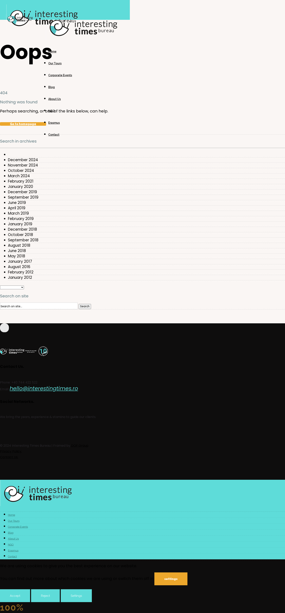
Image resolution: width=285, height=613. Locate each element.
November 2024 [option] (23, 165)
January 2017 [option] (20, 261)
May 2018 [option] (16, 256)
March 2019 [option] (18, 213)
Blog (51, 87)
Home (52, 51)
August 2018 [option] (19, 245)
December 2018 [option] (22, 229)
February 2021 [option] (20, 181)
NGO (51, 110)
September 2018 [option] (23, 240)
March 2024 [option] (19, 176)
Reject (45, 596)
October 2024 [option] (21, 170)
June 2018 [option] (17, 250)
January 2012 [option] (20, 277)
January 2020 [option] (20, 186)
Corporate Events (60, 75)
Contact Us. (9, 457)
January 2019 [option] (20, 224)
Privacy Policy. (11, 451)
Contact (53, 134)
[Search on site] (39, 306)
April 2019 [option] (16, 208)
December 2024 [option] (23, 160)
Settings (76, 596)
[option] (146, 154)
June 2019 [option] (17, 202)
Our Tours (55, 63)
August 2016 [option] (19, 266)
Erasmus (54, 122)
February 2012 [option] (20, 272)
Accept (15, 596)
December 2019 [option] (22, 192)
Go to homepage (23, 124)
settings (171, 579)
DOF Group (79, 445)
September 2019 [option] (23, 197)
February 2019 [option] (21, 218)
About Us (54, 99)
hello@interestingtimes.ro (44, 388)
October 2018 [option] (20, 234)
